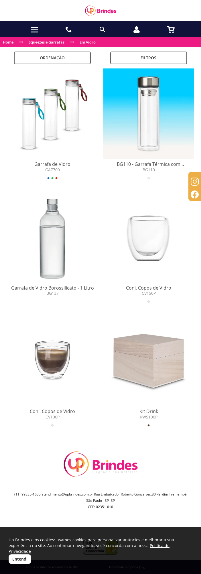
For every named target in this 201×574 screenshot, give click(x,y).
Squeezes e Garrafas (46, 42)
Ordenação (52, 57)
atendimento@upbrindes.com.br (67, 494)
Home (8, 42)
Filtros (148, 57)
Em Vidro (88, 42)
